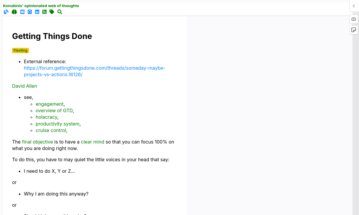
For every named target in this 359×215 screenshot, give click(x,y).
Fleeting (20, 50)
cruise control (51, 130)
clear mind (92, 142)
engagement (50, 104)
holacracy (46, 117)
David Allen (24, 86)
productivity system (58, 124)
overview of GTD (54, 110)
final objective (37, 142)
